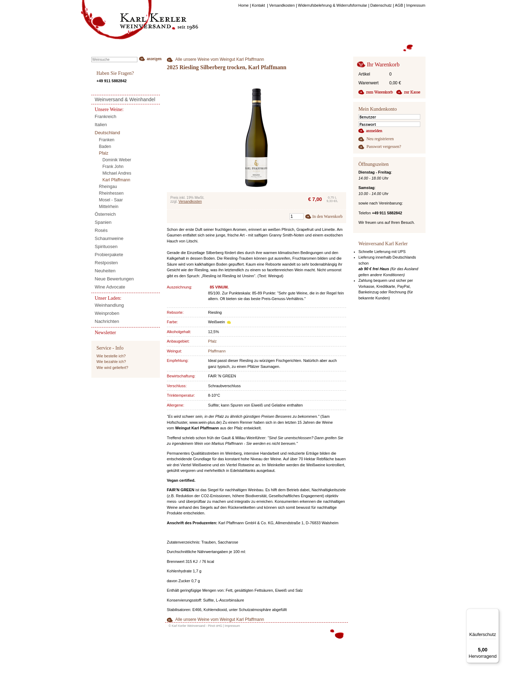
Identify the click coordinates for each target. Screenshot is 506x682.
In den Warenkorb (327, 216)
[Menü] (495, 613)
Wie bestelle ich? (111, 356)
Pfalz (212, 341)
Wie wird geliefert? (112, 367)
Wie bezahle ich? (111, 361)
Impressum (232, 626)
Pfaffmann (217, 351)
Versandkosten (190, 201)
